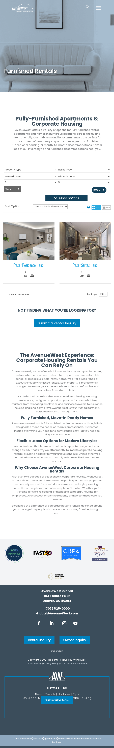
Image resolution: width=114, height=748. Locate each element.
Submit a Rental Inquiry (57, 323)
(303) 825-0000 (57, 608)
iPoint (59, 742)
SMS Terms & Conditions (73, 663)
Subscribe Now (57, 700)
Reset (97, 190)
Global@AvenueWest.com (57, 613)
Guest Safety (34, 663)
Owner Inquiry (74, 640)
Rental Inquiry (39, 640)
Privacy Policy (51, 663)
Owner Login (57, 651)
